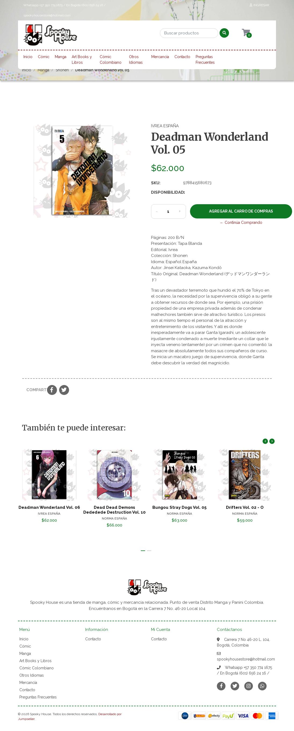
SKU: (155, 183)
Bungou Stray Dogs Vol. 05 (179, 507)
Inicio (28, 57)
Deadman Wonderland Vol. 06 (49, 507)
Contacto (182, 57)
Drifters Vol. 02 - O (245, 507)
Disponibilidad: (165, 192)
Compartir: (34, 389)
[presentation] (265, 441)
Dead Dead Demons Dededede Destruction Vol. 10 (114, 510)
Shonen (62, 70)
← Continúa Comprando (241, 222)
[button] (143, 550)
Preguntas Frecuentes (205, 60)
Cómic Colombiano (110, 60)
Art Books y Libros (82, 60)
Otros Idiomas (136, 60)
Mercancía (160, 57)
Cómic (43, 57)
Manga (60, 57)
